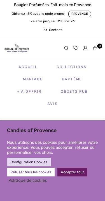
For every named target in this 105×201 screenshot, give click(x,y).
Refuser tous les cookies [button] (30, 172)
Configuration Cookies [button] (28, 162)
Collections (72, 67)
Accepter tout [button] (72, 172)
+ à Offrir (29, 91)
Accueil (28, 67)
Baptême (72, 79)
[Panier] (96, 48)
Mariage (33, 79)
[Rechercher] (66, 48)
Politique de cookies (27, 180)
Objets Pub (74, 91)
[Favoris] (76, 48)
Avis (52, 104)
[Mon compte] (85, 48)
